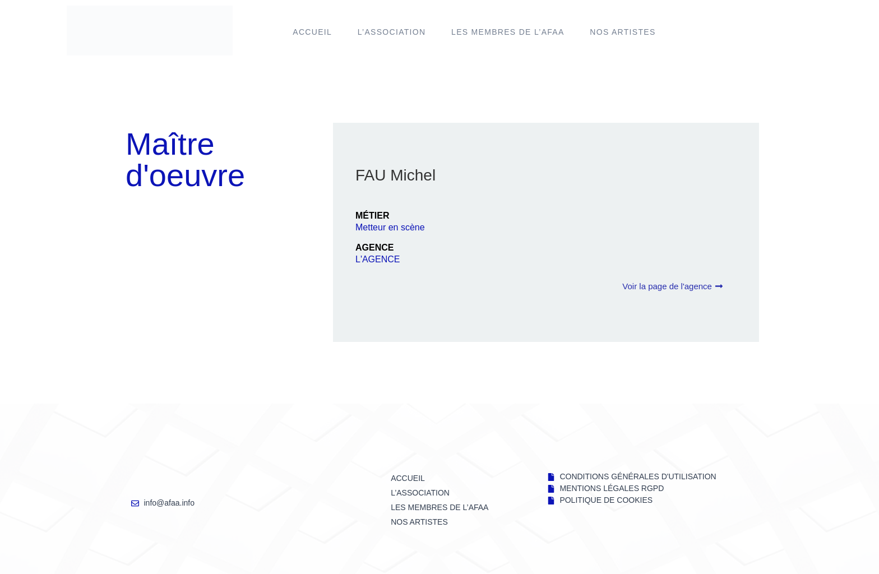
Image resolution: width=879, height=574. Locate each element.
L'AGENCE (377, 259)
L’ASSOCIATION (392, 31)
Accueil (312, 31)
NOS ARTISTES (622, 31)
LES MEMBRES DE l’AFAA (508, 31)
